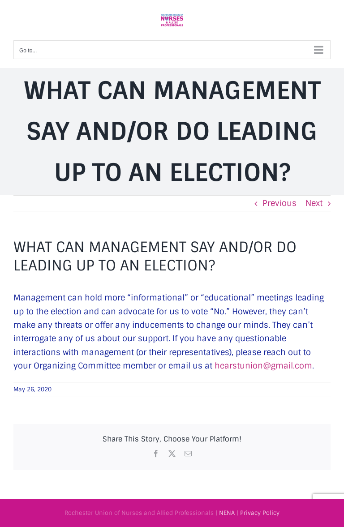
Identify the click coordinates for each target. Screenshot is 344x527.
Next (313, 203)
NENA (227, 513)
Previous (279, 203)
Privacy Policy (260, 513)
